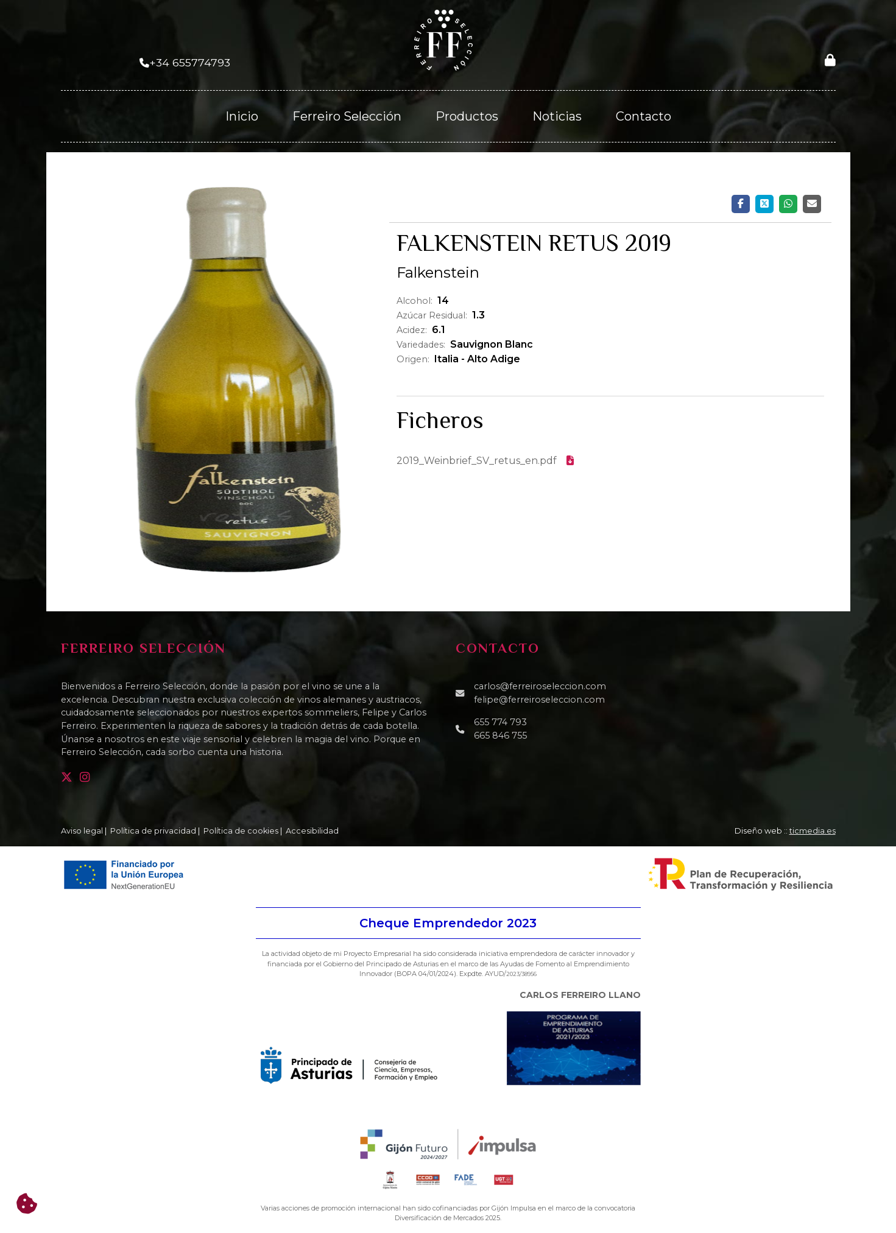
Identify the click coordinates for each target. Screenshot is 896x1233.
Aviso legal (82, 830)
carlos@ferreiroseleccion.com (540, 686)
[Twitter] (764, 204)
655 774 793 (500, 722)
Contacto (643, 116)
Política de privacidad (153, 830)
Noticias (557, 116)
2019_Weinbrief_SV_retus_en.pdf (485, 460)
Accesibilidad (312, 830)
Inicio (241, 116)
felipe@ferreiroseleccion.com (539, 699)
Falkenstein (438, 272)
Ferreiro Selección (346, 116)
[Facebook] (741, 204)
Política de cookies (240, 830)
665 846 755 (500, 735)
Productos (467, 116)
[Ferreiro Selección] (443, 39)
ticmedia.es (812, 830)
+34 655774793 (189, 62)
